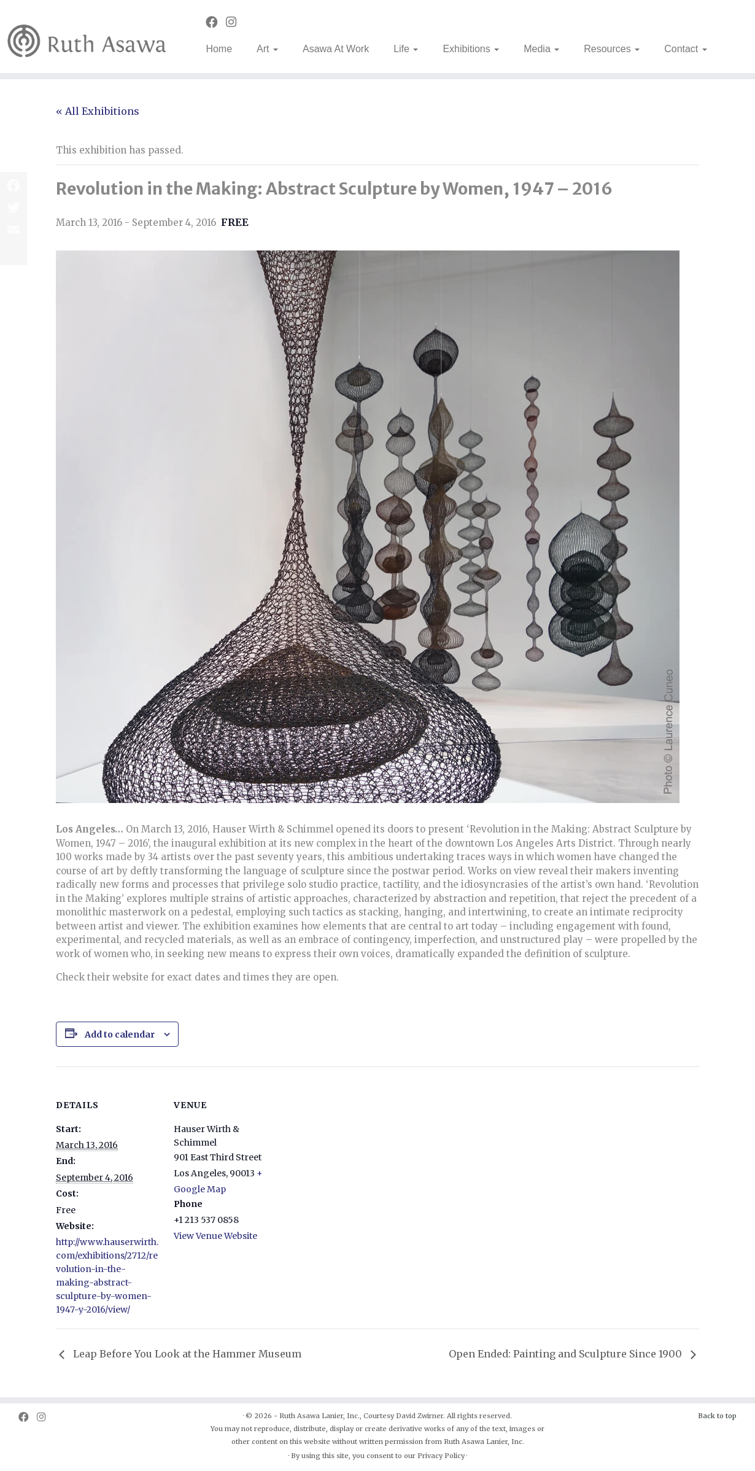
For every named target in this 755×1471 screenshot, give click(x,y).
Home (219, 49)
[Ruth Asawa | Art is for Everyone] (87, 36)
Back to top (717, 1415)
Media (541, 49)
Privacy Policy (441, 1455)
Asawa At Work (336, 49)
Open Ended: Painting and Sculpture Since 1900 (566, 1354)
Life (405, 49)
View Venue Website (215, 1235)
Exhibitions (471, 49)
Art (267, 49)
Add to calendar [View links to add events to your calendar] (120, 1034)
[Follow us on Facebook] (216, 22)
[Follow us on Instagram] (235, 22)
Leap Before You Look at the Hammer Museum (186, 1354)
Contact (685, 49)
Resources (612, 49)
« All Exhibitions (97, 111)
